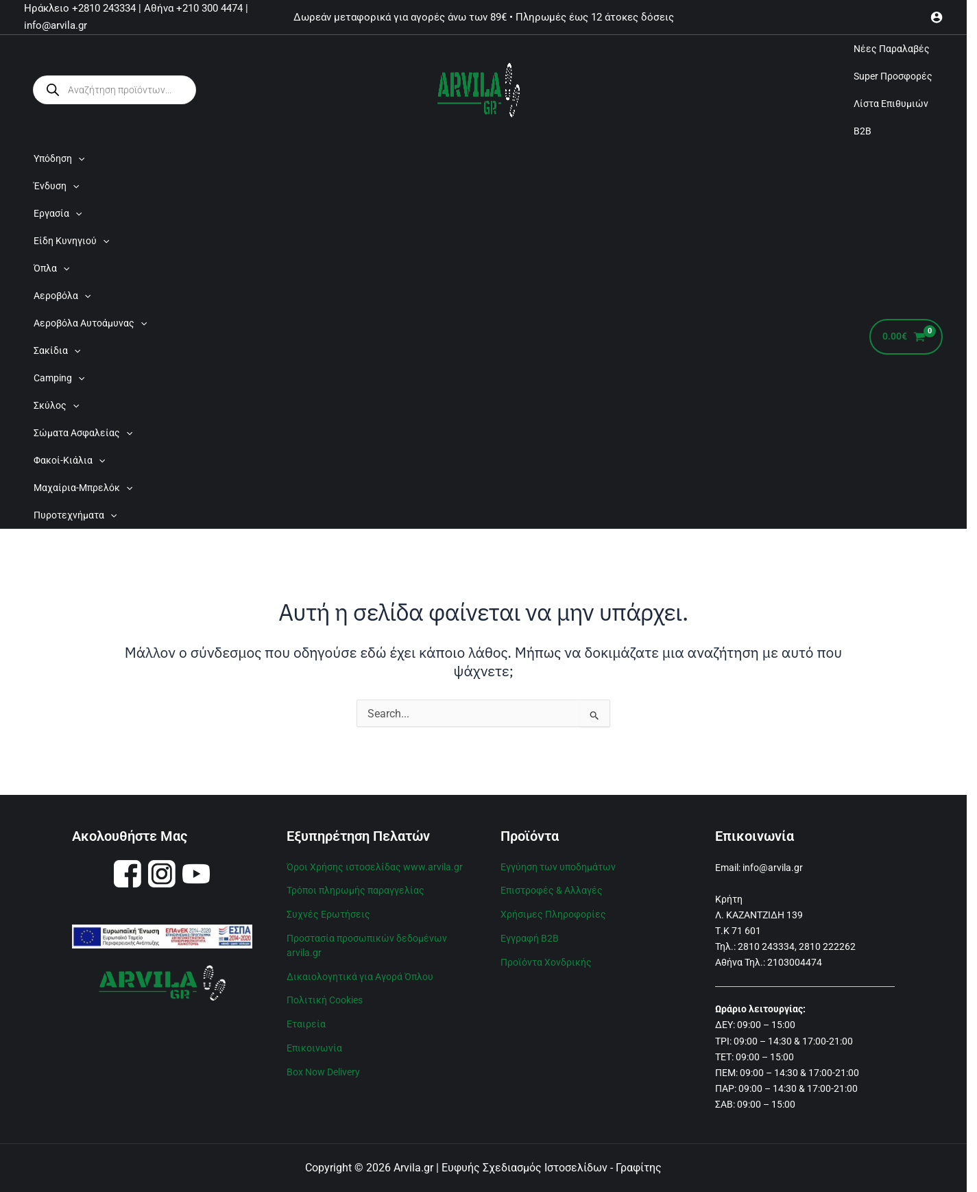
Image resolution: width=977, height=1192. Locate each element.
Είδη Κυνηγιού (71, 240)
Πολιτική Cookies (325, 995)
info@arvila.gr (773, 867)
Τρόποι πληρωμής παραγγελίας (355, 888)
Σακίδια (57, 350)
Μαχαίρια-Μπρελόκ (83, 487)
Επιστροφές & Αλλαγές (551, 888)
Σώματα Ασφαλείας (83, 432)
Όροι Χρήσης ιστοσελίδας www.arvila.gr (375, 866)
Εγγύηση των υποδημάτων (558, 866)
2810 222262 (827, 946)
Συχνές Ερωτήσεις (328, 912)
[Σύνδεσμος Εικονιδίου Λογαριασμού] (936, 17)
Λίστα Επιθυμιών (891, 103)
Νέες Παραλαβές (892, 48)
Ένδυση (56, 186)
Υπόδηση (59, 158)
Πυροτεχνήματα (75, 515)
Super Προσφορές (893, 76)
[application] (78, 158)
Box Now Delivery (323, 1065)
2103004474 (794, 962)
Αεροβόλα (62, 295)
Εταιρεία (306, 1018)
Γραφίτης (639, 1167)
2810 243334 (766, 946)
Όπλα (51, 268)
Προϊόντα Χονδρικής (546, 958)
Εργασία (58, 213)
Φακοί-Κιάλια (69, 460)
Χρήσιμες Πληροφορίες (553, 912)
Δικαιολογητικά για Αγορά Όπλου (360, 972)
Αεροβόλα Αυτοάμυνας (90, 323)
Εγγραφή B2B (529, 935)
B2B (862, 131)
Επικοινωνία (314, 1041)
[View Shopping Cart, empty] (906, 337)
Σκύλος (56, 405)
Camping (59, 378)
